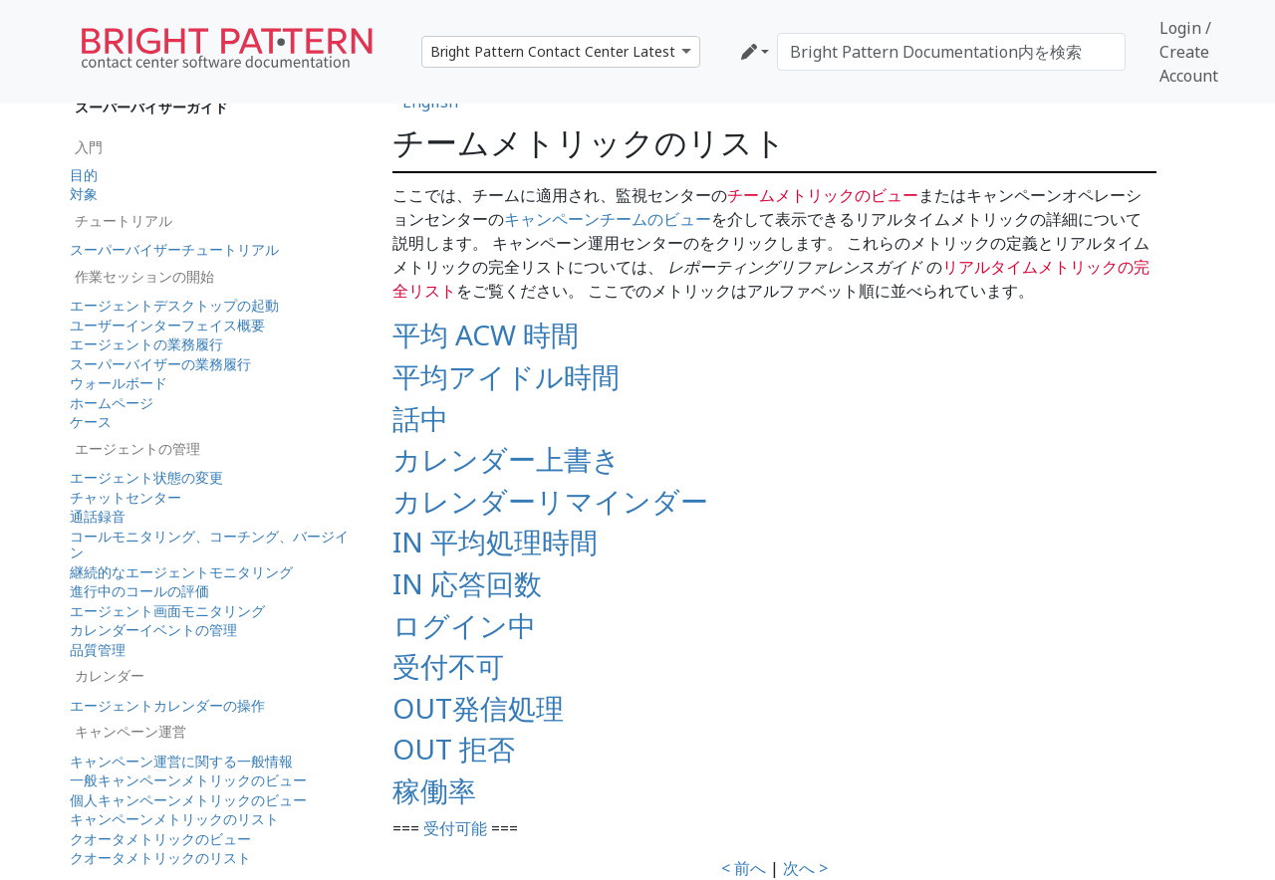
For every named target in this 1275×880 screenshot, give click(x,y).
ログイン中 (464, 625)
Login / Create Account (1188, 52)
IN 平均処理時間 (495, 541)
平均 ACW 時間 (485, 334)
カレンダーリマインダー (550, 501)
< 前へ (743, 868)
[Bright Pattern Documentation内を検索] (951, 52)
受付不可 (448, 666)
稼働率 (434, 790)
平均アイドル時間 (506, 376)
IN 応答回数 (467, 583)
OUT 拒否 (453, 749)
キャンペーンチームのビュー (607, 219)
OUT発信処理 (478, 708)
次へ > (805, 868)
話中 (420, 418)
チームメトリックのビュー (822, 195)
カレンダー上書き (506, 459)
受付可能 (455, 828)
